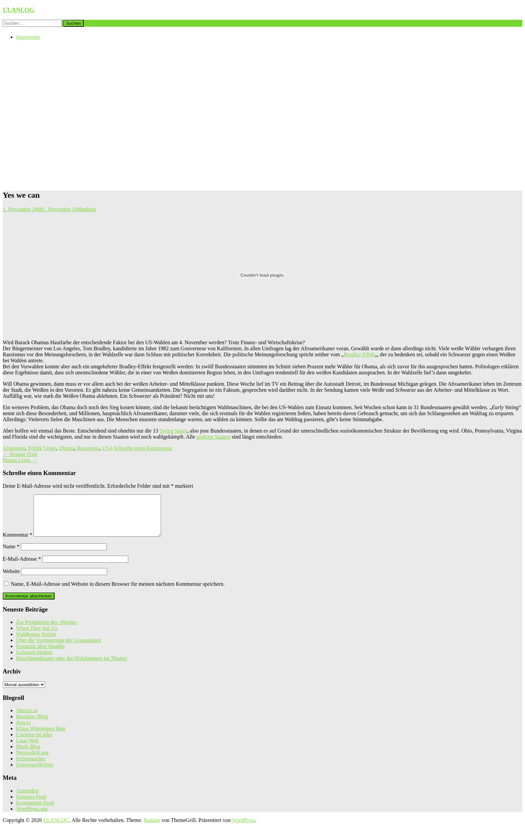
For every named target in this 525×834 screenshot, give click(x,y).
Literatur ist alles (34, 742)
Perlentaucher (31, 766)
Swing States (173, 431)
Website (11, 579)
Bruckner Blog (32, 724)
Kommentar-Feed (35, 811)
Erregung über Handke (40, 654)
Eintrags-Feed (31, 805)
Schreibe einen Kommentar (143, 448)
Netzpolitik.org (32, 760)
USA (107, 448)
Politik (35, 448)
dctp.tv (23, 730)
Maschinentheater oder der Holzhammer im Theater (71, 666)
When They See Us (37, 636)
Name (11, 554)
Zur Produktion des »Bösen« (47, 630)
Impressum (28, 37)
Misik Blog (28, 754)
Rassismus (88, 448)
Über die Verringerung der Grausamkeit (58, 648)
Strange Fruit (20, 454)
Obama (66, 448)
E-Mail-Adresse (22, 567)
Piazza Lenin (20, 460)
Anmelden (27, 799)
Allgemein (14, 448)
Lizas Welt (27, 748)
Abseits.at (27, 718)
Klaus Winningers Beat (41, 736)
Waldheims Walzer (36, 642)
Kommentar (17, 543)
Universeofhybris (34, 772)
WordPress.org (32, 817)
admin (89, 209)
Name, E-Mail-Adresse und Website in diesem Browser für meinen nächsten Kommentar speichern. (118, 592)
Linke (50, 448)
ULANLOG (18, 9)
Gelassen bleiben (34, 660)
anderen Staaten (214, 437)
